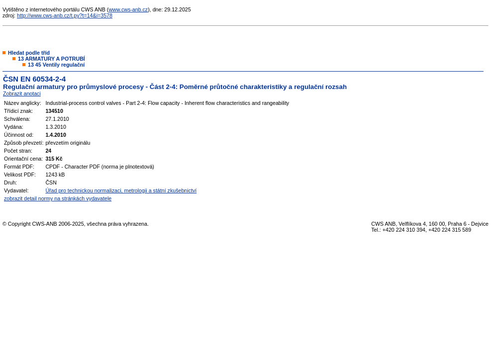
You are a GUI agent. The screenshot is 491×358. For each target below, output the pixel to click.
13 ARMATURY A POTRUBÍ (51, 59)
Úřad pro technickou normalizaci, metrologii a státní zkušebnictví (120, 190)
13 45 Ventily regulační (56, 65)
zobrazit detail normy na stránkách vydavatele (57, 198)
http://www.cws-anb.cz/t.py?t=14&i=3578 (64, 15)
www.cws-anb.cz (128, 9)
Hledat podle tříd (29, 53)
